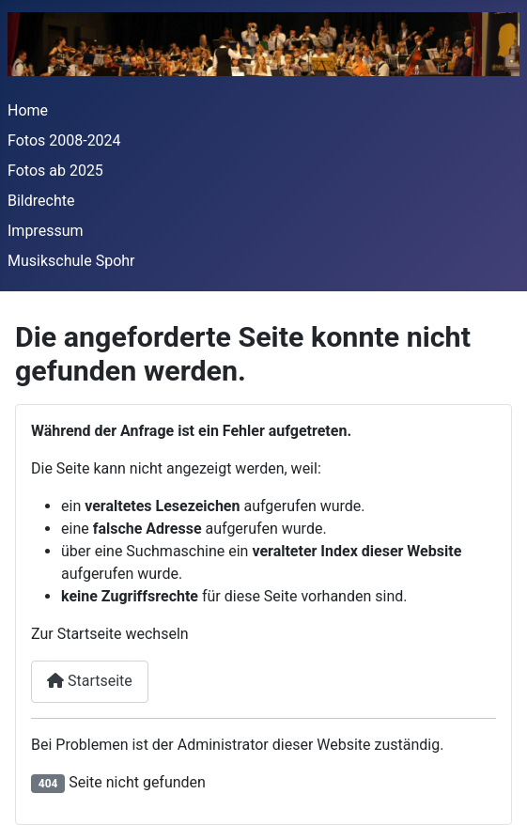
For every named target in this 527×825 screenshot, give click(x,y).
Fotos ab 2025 (55, 170)
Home (28, 110)
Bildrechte (41, 201)
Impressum (46, 231)
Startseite (89, 681)
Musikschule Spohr (71, 261)
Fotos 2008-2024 (64, 140)
